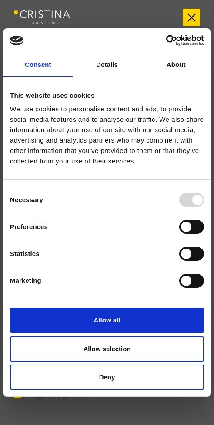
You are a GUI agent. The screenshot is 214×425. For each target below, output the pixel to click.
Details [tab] (107, 64)
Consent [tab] (38, 64)
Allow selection (106, 348)
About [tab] (176, 64)
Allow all (107, 320)
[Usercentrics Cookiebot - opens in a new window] (166, 40)
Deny (107, 377)
